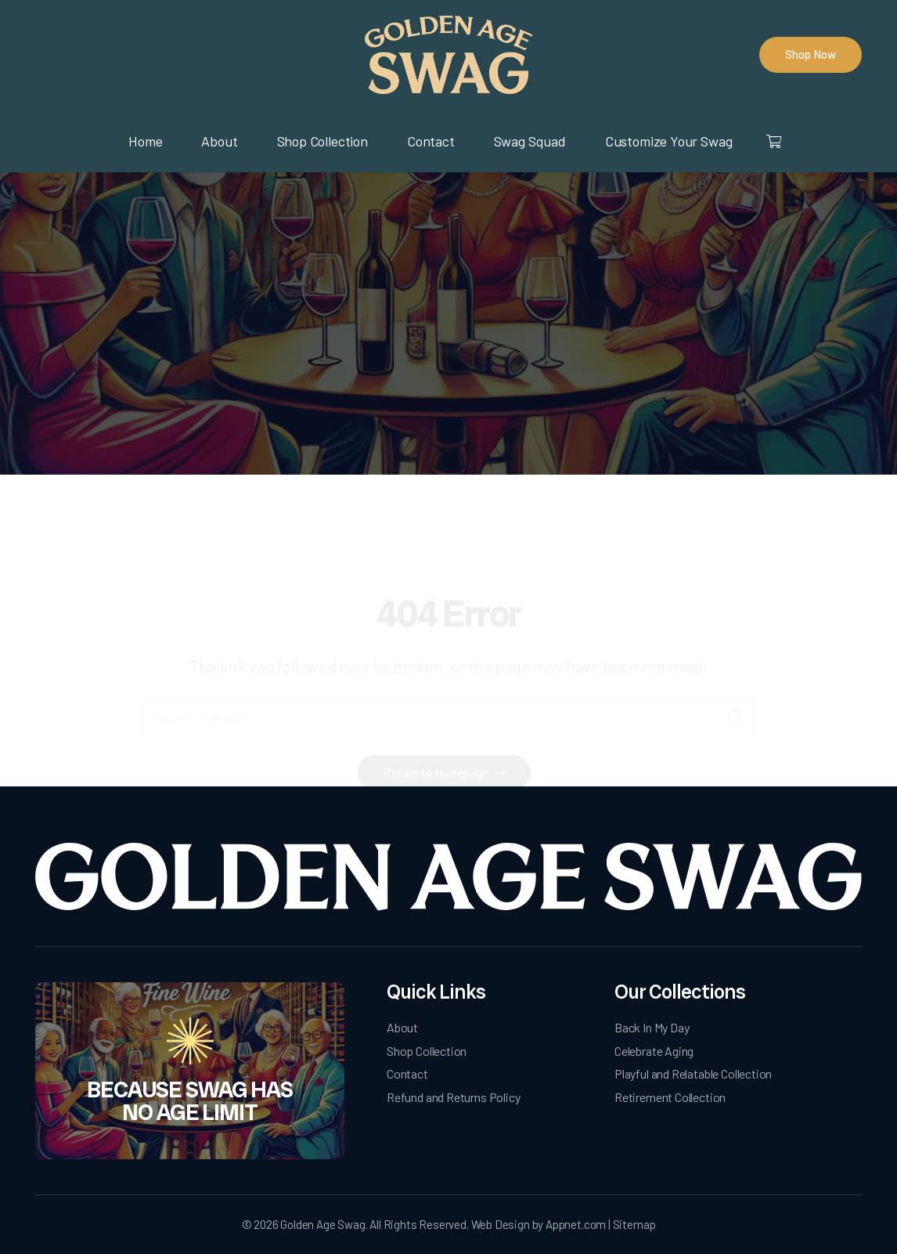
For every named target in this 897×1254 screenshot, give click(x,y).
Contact (407, 1073)
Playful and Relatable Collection (693, 1073)
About (402, 1027)
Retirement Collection (670, 1097)
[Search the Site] (448, 653)
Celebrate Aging (653, 1050)
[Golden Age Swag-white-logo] (448, 877)
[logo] (448, 55)
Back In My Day (651, 1027)
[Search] (735, 652)
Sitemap (634, 1224)
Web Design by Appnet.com (539, 1224)
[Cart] (772, 141)
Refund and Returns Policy (454, 1097)
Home (400, 352)
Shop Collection (427, 1050)
